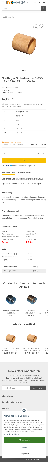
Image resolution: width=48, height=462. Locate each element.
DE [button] (28, 2)
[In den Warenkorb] (24, 160)
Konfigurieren (24, 454)
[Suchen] (21, 8)
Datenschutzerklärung (14, 378)
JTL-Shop (36, 459)
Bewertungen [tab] (24, 172)
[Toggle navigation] (3, 1)
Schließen (24, 447)
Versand (20, 104)
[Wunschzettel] (39, 2)
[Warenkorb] (44, 2)
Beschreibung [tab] (8, 172)
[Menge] (21, 153)
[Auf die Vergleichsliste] (35, 26)
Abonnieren (37, 388)
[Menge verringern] (4, 153)
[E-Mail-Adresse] (16, 388)
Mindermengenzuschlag (36, 104)
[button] (35, 2)
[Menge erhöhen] (43, 153)
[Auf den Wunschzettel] (41, 26)
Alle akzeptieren (24, 440)
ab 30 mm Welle (16, 92)
